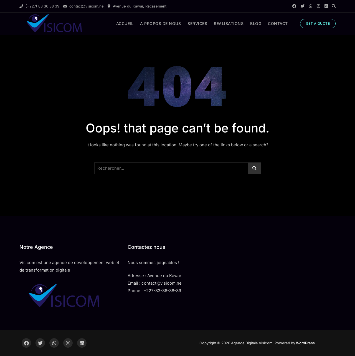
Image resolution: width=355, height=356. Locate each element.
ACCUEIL (125, 23)
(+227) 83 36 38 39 (39, 6)
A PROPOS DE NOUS (160, 23)
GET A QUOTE (318, 23)
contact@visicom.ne (83, 6)
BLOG (255, 23)
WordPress (305, 343)
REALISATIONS (229, 23)
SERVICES (197, 23)
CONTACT (278, 23)
